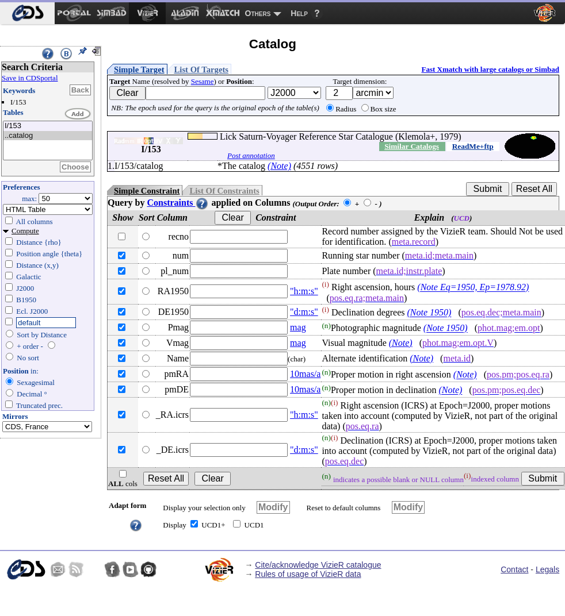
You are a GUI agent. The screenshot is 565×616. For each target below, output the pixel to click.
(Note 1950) (429, 313)
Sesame (202, 81)
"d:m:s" (304, 312)
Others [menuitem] (258, 13)
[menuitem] (27, 13)
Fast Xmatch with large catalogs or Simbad (490, 69)
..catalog (47, 136)
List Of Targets (201, 69)
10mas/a (305, 374)
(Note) (279, 166)
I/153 (47, 126)
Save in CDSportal (30, 78)
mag (298, 327)
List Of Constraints (224, 190)
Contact (514, 569)
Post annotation (251, 155)
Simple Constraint (147, 190)
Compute (25, 230)
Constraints (178, 202)
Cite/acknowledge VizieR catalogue (318, 564)
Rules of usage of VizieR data (308, 574)
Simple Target (139, 69)
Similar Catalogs (411, 146)
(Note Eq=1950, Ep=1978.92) (473, 287)
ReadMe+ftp (473, 146)
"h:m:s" (304, 291)
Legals (547, 569)
